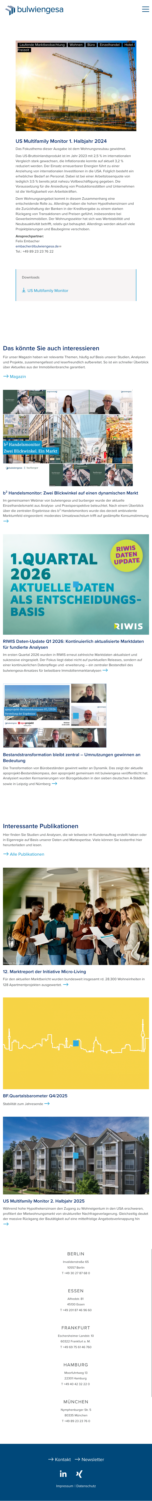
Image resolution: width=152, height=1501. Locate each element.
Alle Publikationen (27, 854)
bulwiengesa (46, 10)
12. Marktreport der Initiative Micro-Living (44, 971)
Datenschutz (86, 1486)
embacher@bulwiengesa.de (39, 246)
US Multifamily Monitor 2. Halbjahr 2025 (44, 1201)
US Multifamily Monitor (48, 290)
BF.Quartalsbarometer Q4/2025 (35, 1096)
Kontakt (63, 1459)
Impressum (64, 1486)
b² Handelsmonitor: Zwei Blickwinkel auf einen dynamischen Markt (70, 493)
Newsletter (93, 1459)
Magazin (18, 376)
